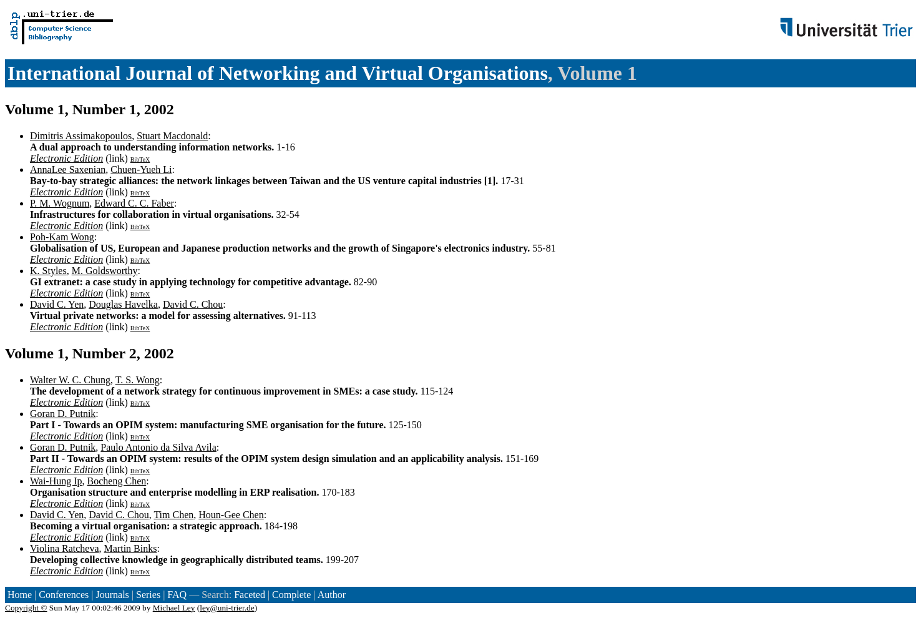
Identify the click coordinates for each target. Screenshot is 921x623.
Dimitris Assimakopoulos (81, 135)
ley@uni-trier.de (227, 607)
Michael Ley (174, 607)
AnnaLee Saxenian (67, 169)
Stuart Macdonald (172, 135)
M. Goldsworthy (105, 270)
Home (19, 594)
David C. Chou (193, 304)
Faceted (249, 594)
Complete (291, 594)
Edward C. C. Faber (134, 203)
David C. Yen (57, 304)
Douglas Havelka (123, 304)
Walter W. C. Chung (70, 380)
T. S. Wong (137, 380)
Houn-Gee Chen (230, 514)
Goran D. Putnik (62, 413)
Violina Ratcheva (64, 548)
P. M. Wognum (59, 203)
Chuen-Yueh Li (141, 169)
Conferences (64, 594)
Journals (112, 594)
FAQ (177, 594)
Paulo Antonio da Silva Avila (158, 447)
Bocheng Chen (117, 481)
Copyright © (26, 607)
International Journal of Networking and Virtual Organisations (277, 73)
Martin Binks (130, 548)
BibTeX (140, 159)
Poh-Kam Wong (62, 237)
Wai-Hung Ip (56, 481)
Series (148, 594)
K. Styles (48, 270)
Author (332, 594)
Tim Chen (173, 514)
